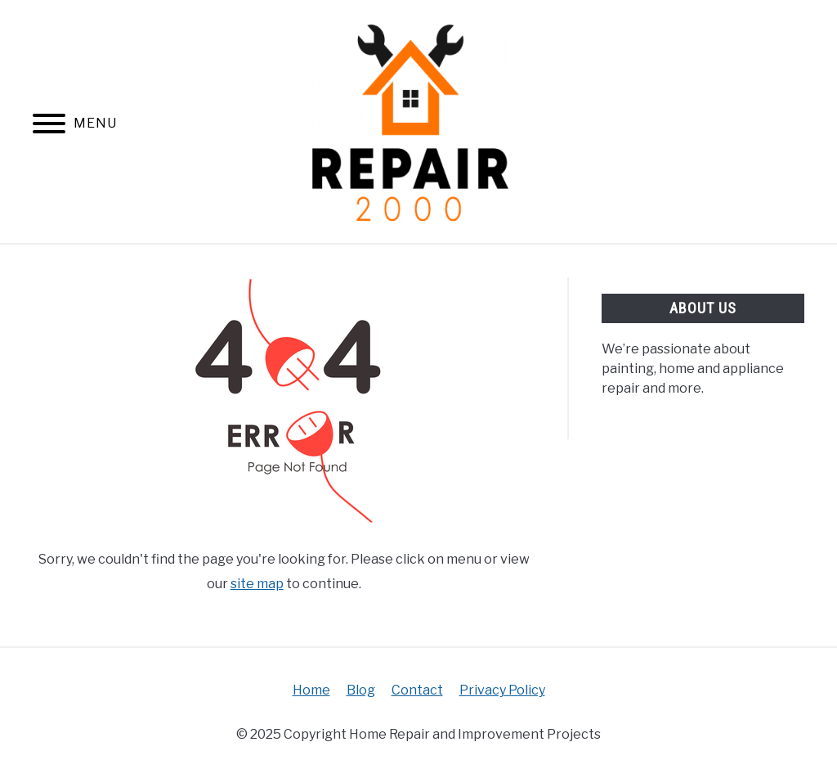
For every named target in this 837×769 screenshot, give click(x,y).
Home (311, 690)
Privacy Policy (502, 690)
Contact (417, 690)
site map (257, 583)
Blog (361, 690)
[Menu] (49, 126)
